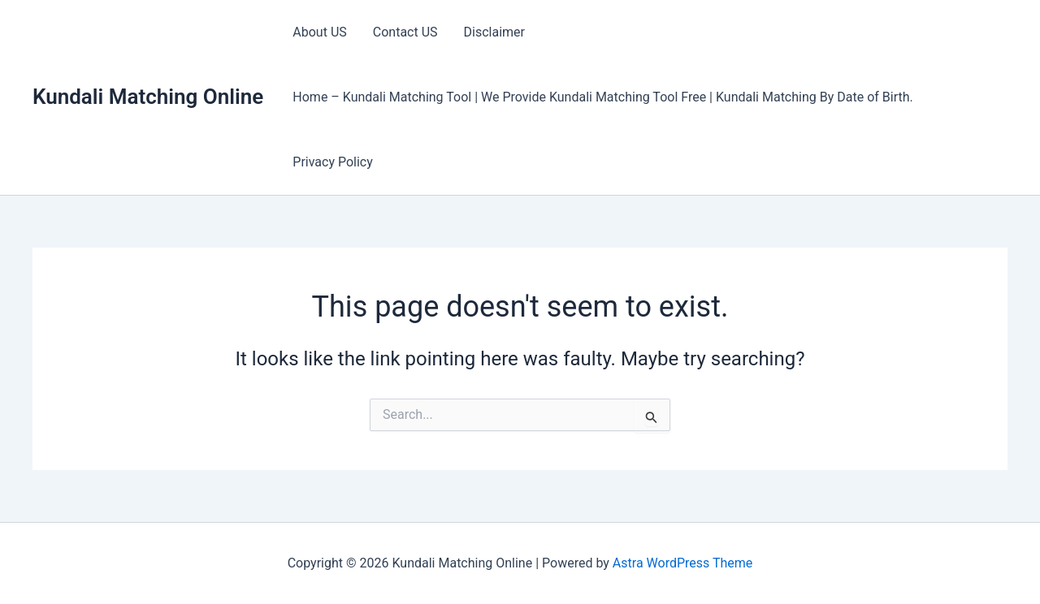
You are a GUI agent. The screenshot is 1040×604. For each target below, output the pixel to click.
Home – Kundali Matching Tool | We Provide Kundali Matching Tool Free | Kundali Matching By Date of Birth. (602, 97)
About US (319, 32)
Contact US (405, 32)
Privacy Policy (332, 162)
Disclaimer (494, 32)
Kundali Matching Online (147, 96)
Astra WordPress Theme (682, 563)
